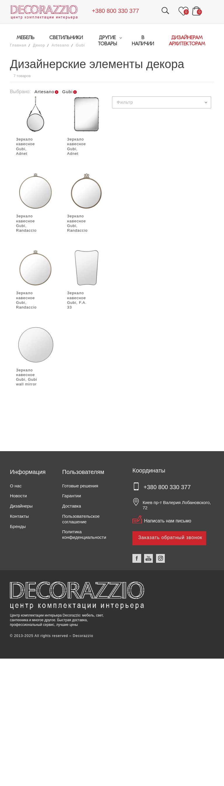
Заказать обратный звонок (170, 537)
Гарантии (71, 496)
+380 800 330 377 (116, 11)
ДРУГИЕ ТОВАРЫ (107, 40)
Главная (18, 45)
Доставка (71, 505)
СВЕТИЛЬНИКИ (65, 37)
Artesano (60, 45)
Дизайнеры (21, 505)
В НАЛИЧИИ (143, 40)
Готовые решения (80, 485)
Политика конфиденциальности (84, 534)
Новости (18, 496)
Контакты (19, 516)
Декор (39, 45)
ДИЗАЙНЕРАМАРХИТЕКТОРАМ (187, 40)
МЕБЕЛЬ (25, 37)
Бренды (18, 526)
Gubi (80, 45)
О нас (16, 485)
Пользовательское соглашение (80, 519)
